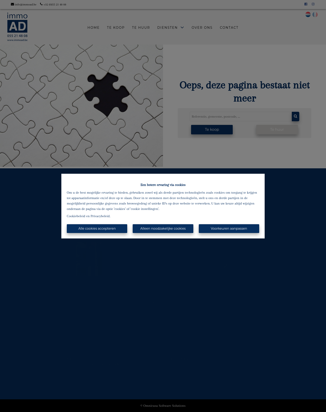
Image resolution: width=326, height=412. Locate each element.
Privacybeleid (100, 216)
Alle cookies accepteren (97, 228)
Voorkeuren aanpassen (229, 228)
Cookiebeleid (76, 216)
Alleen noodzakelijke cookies (163, 228)
